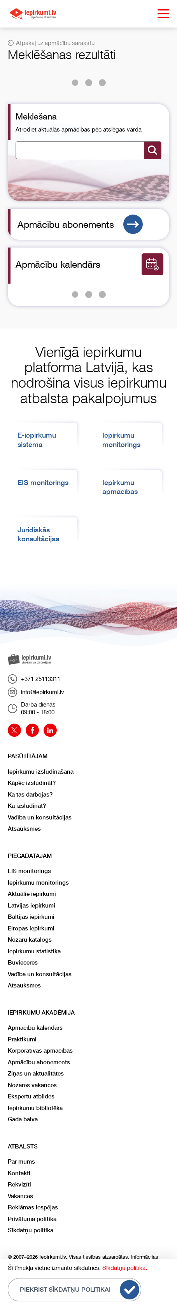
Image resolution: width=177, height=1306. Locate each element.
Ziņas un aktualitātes (36, 1073)
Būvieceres (23, 962)
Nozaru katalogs (30, 939)
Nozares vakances (32, 1085)
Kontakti (19, 1173)
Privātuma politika (32, 1219)
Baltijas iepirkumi (31, 916)
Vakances (20, 1196)
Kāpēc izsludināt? (32, 782)
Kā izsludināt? (27, 805)
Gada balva (23, 1119)
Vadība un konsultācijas (40, 817)
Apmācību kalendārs (35, 1027)
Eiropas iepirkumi (31, 928)
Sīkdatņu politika (30, 1230)
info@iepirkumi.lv (36, 692)
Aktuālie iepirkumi (32, 893)
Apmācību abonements (80, 224)
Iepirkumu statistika (34, 951)
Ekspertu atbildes (31, 1096)
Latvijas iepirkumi (31, 905)
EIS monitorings (43, 482)
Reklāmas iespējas (33, 1207)
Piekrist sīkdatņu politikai (79, 1289)
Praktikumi (22, 1039)
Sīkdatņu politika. (124, 1267)
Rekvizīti (19, 1184)
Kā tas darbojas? (30, 794)
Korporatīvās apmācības (40, 1050)
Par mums (21, 1161)
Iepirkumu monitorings (38, 882)
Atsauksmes (24, 828)
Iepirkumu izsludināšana (41, 771)
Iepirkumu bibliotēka (35, 1108)
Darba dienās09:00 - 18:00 (32, 708)
